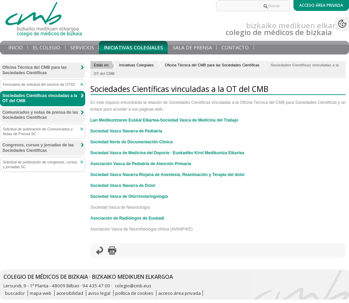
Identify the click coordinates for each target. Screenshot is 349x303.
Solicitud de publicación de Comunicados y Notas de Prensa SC (38, 131)
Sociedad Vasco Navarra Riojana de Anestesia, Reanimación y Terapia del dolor (167, 174)
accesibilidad (69, 293)
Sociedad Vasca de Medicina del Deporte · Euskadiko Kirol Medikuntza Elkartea (167, 152)
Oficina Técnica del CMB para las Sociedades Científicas (212, 65)
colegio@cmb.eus (133, 286)
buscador (15, 293)
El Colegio (46, 47)
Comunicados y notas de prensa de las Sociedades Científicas (40, 115)
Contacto (235, 47)
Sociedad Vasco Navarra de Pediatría (126, 131)
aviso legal (99, 293)
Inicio (15, 47)
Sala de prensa (192, 47)
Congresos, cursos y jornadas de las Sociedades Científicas (38, 148)
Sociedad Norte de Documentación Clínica (131, 142)
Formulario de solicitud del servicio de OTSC (39, 84)
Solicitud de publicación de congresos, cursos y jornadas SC (40, 164)
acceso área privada (179, 293)
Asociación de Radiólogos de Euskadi (127, 218)
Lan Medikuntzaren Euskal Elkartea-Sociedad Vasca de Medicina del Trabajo (164, 120)
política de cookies (134, 293)
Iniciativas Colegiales (133, 47)
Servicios (82, 47)
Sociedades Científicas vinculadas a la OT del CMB (39, 98)
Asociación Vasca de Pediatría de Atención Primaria (140, 163)
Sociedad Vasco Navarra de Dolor (122, 185)
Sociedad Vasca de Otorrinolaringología (129, 196)
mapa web (40, 293)
